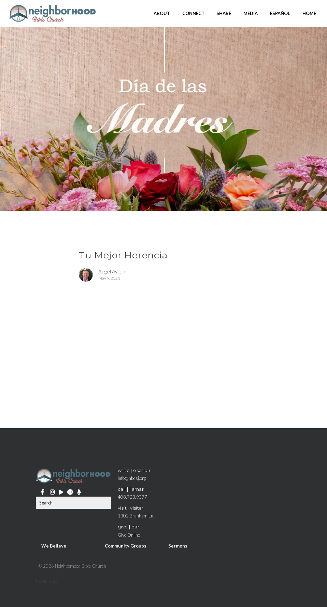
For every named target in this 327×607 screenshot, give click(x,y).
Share (223, 13)
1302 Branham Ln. (136, 515)
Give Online (129, 535)
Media (250, 13)
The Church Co (46, 581)
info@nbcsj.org (132, 478)
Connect (193, 13)
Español (280, 13)
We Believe (53, 546)
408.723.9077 (132, 497)
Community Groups (125, 546)
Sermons (177, 546)
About (162, 13)
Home (309, 13)
